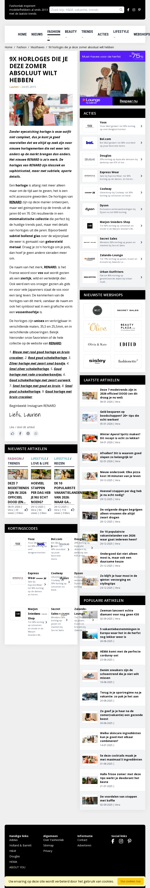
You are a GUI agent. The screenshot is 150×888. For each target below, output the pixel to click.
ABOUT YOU (17, 867)
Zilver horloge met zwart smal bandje (37, 363)
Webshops (142, 34)
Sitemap (48, 845)
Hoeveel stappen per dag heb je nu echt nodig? (41, 492)
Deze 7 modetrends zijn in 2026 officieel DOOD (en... (18, 492)
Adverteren (84, 845)
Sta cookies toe (131, 881)
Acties (103, 34)
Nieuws (37, 34)
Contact (82, 840)
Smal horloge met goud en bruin (36, 386)
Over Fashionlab (53, 840)
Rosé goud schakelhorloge (47, 358)
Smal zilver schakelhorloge (29, 369)
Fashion (53, 33)
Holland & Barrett (20, 845)
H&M (12, 851)
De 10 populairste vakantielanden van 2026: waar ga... (68, 492)
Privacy (47, 851)
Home (22, 34)
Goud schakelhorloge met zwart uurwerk (39, 380)
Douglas (14, 856)
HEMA (13, 862)
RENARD (15, 202)
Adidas (13, 840)
